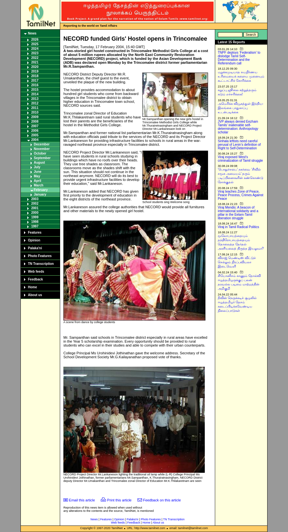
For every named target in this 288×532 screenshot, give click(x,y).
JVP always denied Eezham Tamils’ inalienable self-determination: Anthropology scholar (238, 127)
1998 (34, 222)
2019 (34, 71)
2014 (34, 94)
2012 (34, 103)
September (42, 158)
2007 (34, 126)
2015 (34, 89)
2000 (34, 212)
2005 (34, 135)
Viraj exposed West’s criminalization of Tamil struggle (240, 158)
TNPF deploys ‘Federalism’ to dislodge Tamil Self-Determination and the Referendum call (239, 58)
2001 (34, 208)
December (41, 144)
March (38, 185)
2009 (34, 117)
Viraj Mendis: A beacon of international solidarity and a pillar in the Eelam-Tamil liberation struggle (238, 213)
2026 (34, 39)
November (42, 149)
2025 (34, 44)
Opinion (34, 240)
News (32, 33)
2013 (34, 99)
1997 (34, 226)
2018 (34, 76)
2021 (34, 62)
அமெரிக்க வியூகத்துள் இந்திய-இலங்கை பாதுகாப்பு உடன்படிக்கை (240, 108)
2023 (34, 53)
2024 (34, 48)
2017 (34, 80)
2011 (34, 108)
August (39, 162)
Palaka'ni (35, 248)
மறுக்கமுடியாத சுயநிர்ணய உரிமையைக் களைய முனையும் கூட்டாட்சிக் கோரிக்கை (241, 76)
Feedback (35, 279)
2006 (34, 130)
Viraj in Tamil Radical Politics (238, 227)
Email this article (82, 500)
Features (35, 232)
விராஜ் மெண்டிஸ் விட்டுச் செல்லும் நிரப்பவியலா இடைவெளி (237, 262)
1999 (34, 217)
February (41, 190)
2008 (34, 121)
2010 (34, 112)
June (37, 171)
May (37, 176)
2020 (34, 67)
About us (35, 295)
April (37, 181)
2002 (34, 203)
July (37, 167)
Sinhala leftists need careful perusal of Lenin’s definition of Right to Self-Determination (239, 144)
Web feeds (36, 271)
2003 (34, 199)
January (40, 194)
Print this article (119, 500)
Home (32, 287)
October (40, 153)
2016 (34, 85)
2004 (34, 140)
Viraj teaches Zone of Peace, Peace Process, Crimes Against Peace (240, 195)
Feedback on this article (162, 500)
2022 (34, 58)
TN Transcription (41, 264)
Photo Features (40, 256)
